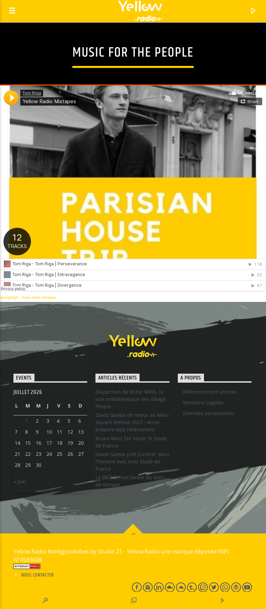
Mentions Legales (203, 402)
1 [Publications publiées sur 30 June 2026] (26, 421)
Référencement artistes (210, 392)
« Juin (19, 481)
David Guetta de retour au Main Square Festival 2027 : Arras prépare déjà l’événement (132, 422)
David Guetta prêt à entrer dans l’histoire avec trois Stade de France (132, 461)
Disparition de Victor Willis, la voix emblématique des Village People (130, 399)
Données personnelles (209, 413)
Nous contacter (37, 575)
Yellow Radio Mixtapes (38, 297)
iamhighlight (9, 297)
